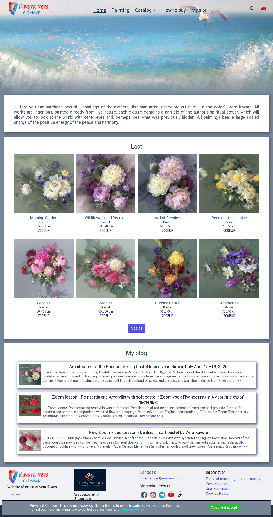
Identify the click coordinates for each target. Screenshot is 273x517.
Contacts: (148, 472)
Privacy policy (216, 484)
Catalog (146, 10)
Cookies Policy (217, 493)
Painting (121, 10)
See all (136, 328)
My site (199, 10)
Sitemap (13, 494)
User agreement (218, 489)
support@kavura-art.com (166, 478)
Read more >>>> (230, 381)
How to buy (174, 10)
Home (99, 10)
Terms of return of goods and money (233, 479)
